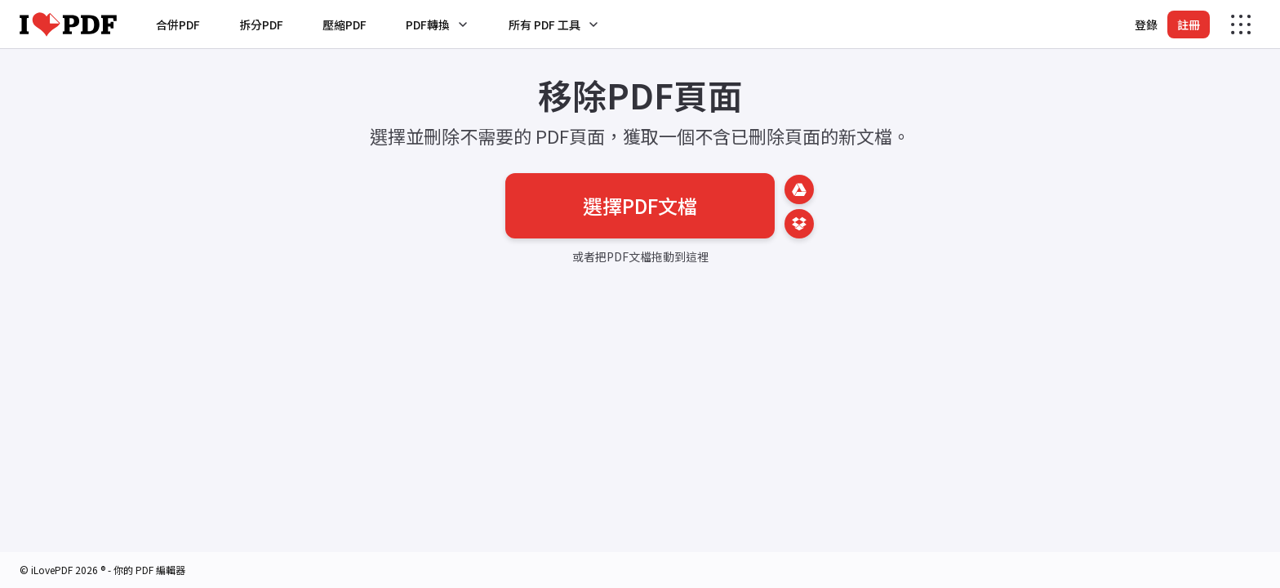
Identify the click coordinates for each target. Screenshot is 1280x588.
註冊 (1188, 24)
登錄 (1146, 24)
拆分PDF (261, 24)
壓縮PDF (344, 24)
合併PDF (178, 24)
